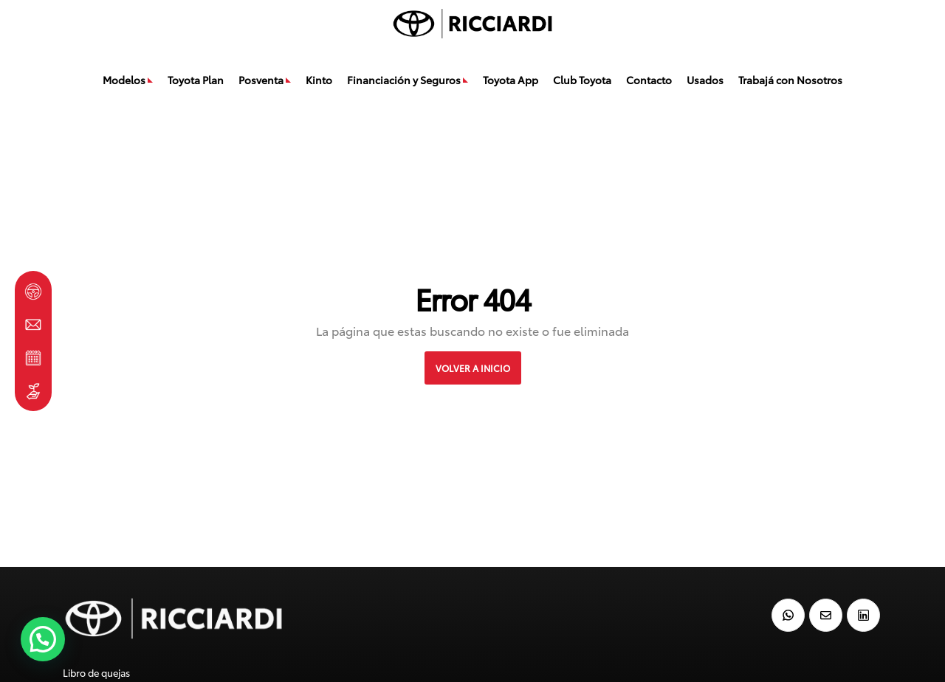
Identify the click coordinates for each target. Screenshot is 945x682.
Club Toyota (582, 79)
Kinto (319, 79)
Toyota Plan (196, 79)
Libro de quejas (96, 672)
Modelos (124, 79)
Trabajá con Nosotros (790, 79)
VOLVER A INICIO (473, 368)
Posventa (261, 79)
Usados (705, 79)
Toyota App (510, 79)
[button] (43, 639)
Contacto (649, 79)
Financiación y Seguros (404, 79)
